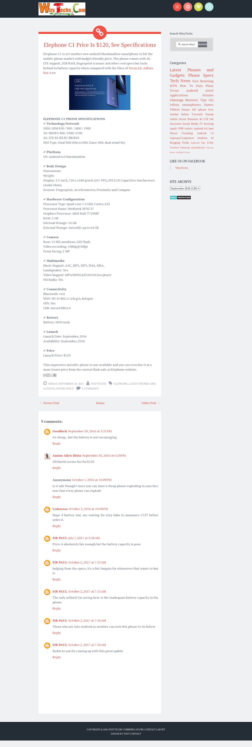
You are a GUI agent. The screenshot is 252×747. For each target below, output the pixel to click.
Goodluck (59, 437)
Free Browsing (203, 81)
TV (201, 123)
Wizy (127, 740)
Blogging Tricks (179, 142)
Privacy (136, 740)
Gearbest (174, 147)
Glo (211, 100)
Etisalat (208, 95)
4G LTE (203, 119)
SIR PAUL (59, 544)
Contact (150, 736)
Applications (179, 95)
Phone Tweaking (181, 133)
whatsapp (176, 100)
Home (100, 409)
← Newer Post (49, 409)
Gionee (185, 109)
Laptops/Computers (182, 138)
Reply (56, 450)
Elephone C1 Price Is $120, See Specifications (99, 48)
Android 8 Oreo (183, 152)
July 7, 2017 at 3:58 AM (84, 544)
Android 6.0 (200, 128)
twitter (188, 128)
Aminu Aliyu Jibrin (66, 462)
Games (209, 104)
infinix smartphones (185, 104)
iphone (202, 109)
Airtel (209, 90)
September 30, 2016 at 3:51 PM (90, 437)
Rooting (209, 123)
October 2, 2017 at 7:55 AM (87, 569)
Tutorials (197, 114)
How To (186, 86)
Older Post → (150, 409)
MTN (173, 86)
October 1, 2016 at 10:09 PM (91, 486)
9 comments (90, 395)
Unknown (60, 515)
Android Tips (198, 142)
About (161, 736)
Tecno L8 (135, 74)
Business (193, 119)
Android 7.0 (205, 133)
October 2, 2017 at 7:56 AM (87, 627)
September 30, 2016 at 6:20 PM (104, 462)
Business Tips (195, 100)
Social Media (190, 123)
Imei (211, 128)
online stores (178, 119)
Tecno (174, 90)
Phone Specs (65, 395)
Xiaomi (209, 114)
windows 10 (205, 138)
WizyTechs (98, 390)
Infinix (185, 114)
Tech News (180, 80)
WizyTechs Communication (125, 736)
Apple (173, 128)
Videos (175, 109)
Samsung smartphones (192, 147)
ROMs (210, 142)
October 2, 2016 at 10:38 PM (88, 515)
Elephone (121, 390)
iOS (194, 109)
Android (192, 90)
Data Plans (205, 86)
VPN (180, 128)
